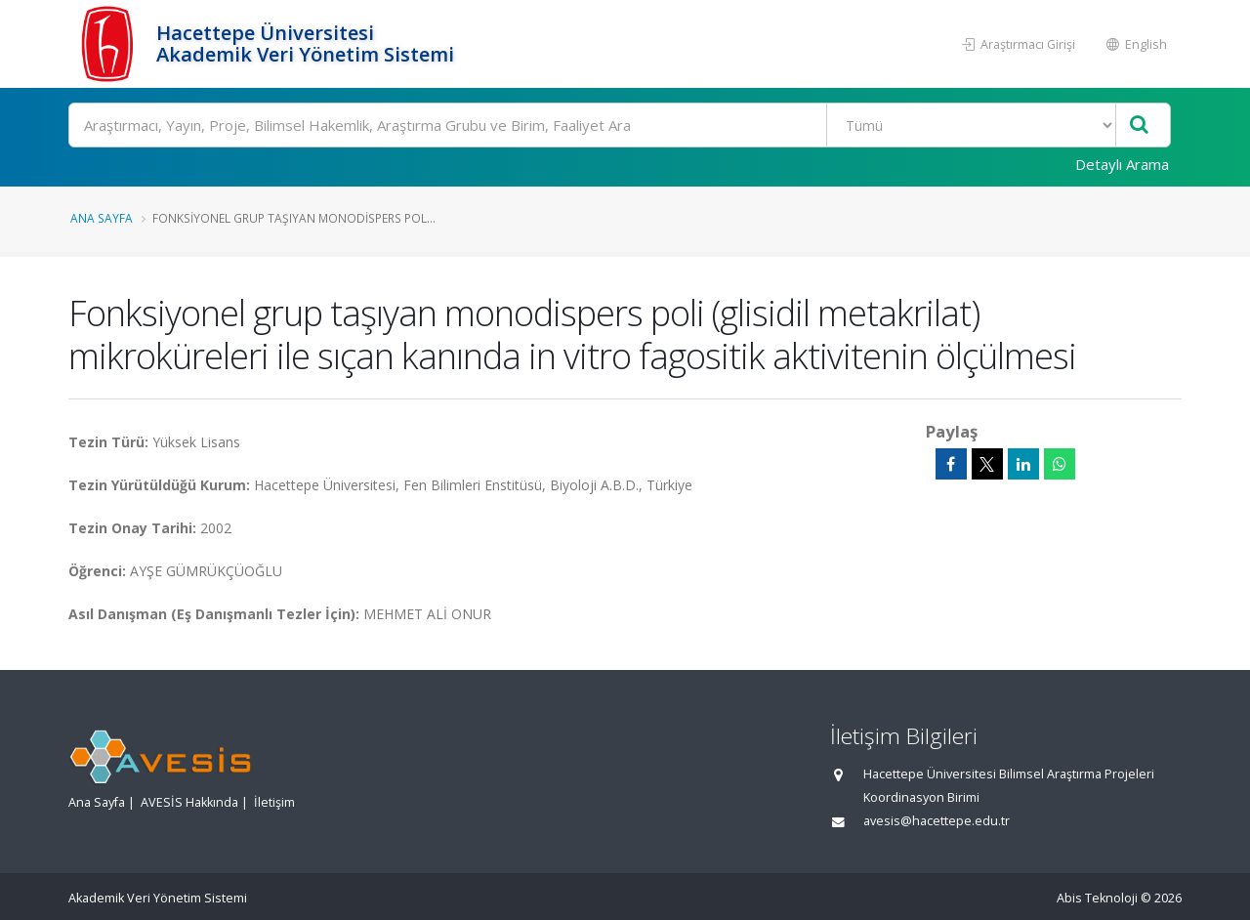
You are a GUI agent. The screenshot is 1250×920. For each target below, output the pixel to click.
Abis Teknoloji (1097, 898)
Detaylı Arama (1122, 164)
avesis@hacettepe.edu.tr (936, 821)
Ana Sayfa (101, 218)
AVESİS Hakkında (189, 802)
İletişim (274, 802)
